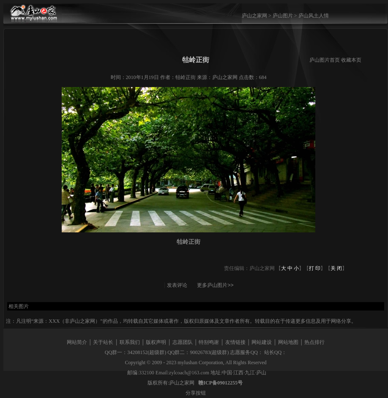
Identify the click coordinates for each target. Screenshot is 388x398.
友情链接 (235, 342)
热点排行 (314, 342)
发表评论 (177, 285)
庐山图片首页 (324, 60)
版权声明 (156, 342)
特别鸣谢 (209, 342)
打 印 (314, 268)
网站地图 (288, 342)
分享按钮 (196, 393)
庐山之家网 (255, 16)
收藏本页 (351, 60)
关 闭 (336, 268)
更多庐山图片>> (215, 285)
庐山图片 (283, 16)
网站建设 (261, 342)
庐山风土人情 (313, 16)
